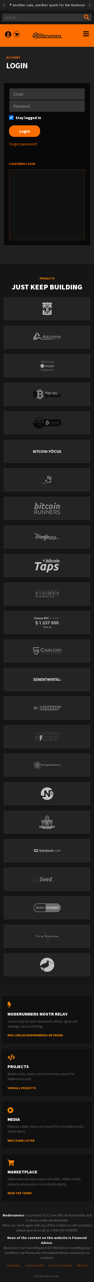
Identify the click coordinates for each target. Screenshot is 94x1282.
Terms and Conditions (60, 1265)
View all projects (22, 1088)
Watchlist (82, 1265)
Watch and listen (21, 1140)
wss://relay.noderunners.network (35, 1035)
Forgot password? (23, 144)
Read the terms (20, 1193)
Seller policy (13, 1265)
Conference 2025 (34, 1265)
